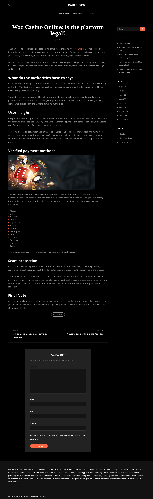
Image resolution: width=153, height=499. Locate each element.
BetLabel (74, 469)
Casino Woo (76, 48)
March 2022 (123, 107)
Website (33, 424)
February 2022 (124, 111)
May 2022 (122, 99)
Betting (92, 13)
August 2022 (123, 87)
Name (32, 400)
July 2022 (122, 91)
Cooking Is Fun (124, 43)
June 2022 (122, 95)
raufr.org (76, 5)
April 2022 (122, 103)
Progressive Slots (79, 13)
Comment (33, 367)
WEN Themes (42, 496)
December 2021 (124, 119)
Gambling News (63, 13)
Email (33, 412)
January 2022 (123, 115)
